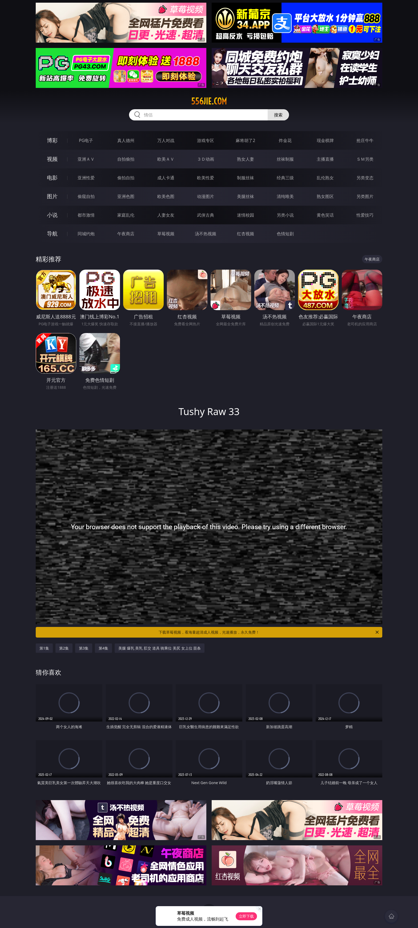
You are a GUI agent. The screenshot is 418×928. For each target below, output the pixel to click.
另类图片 (364, 196)
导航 (52, 233)
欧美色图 (165, 196)
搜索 (278, 115)
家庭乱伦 (125, 215)
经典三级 (285, 178)
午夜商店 (125, 234)
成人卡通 (165, 178)
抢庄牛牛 (364, 140)
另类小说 (285, 215)
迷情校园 (245, 215)
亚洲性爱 (86, 178)
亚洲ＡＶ (86, 159)
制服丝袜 (245, 178)
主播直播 (325, 159)
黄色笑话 (325, 215)
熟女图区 (325, 196)
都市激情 (86, 215)
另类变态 (364, 178)
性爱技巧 (364, 215)
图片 (52, 196)
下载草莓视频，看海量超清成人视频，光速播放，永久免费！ (269, 632)
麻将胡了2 (245, 140)
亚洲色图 (125, 196)
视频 (52, 159)
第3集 (84, 648)
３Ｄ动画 (205, 159)
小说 (52, 214)
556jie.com (209, 101)
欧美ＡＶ (165, 159)
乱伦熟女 (325, 178)
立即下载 (246, 916)
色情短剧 (285, 234)
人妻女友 (165, 215)
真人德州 (125, 140)
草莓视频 (165, 234)
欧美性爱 (205, 178)
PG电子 (86, 140)
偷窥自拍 (86, 196)
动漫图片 (205, 196)
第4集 (103, 648)
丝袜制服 (285, 159)
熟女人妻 (245, 159)
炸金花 (285, 140)
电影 (52, 177)
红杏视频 (245, 234)
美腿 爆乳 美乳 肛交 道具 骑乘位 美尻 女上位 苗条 (159, 648)
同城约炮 (86, 234)
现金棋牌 (325, 140)
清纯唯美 (285, 196)
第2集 (64, 648)
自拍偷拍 (125, 159)
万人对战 (165, 140)
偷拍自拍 (125, 178)
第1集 (44, 648)
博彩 (52, 140)
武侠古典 (205, 215)
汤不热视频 (205, 234)
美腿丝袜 (245, 196)
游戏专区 (205, 140)
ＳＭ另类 (364, 159)
